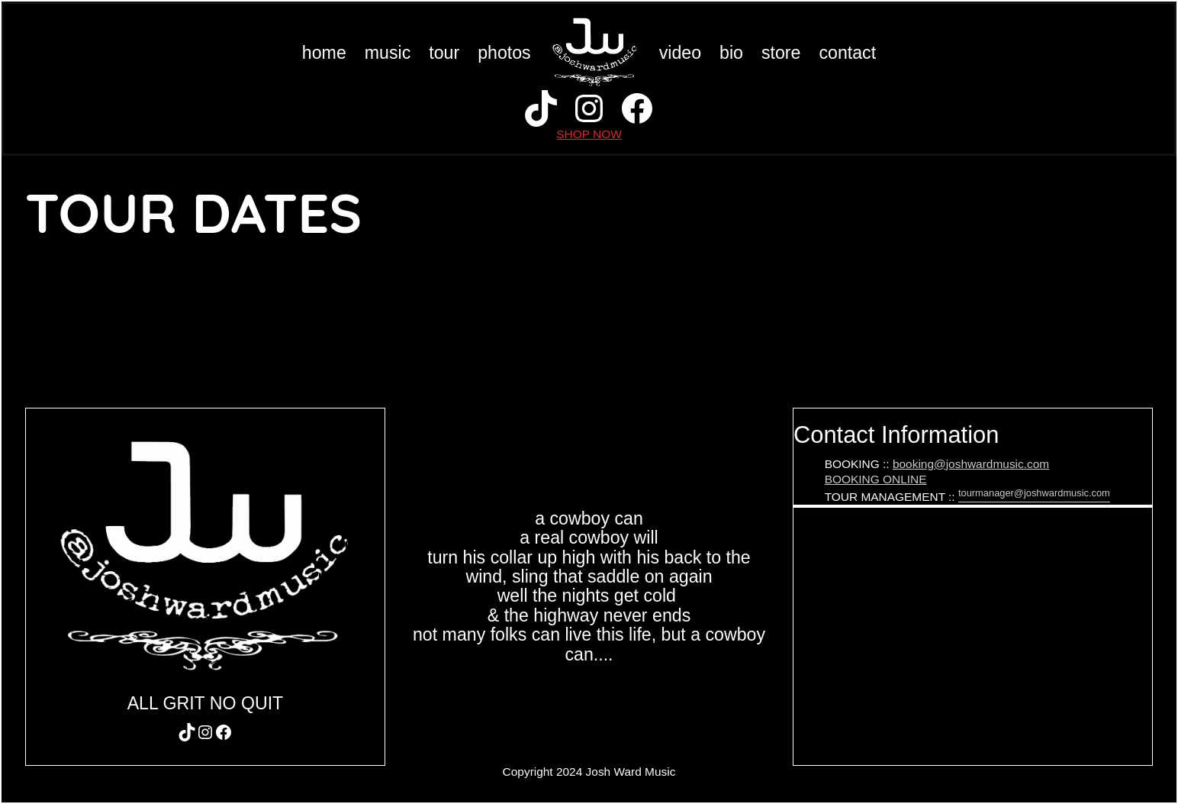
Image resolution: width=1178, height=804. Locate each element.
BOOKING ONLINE (876, 479)
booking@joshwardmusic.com (971, 463)
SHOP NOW (589, 134)
